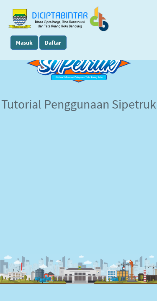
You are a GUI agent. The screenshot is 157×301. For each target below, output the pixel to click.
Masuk (24, 42)
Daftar (53, 42)
